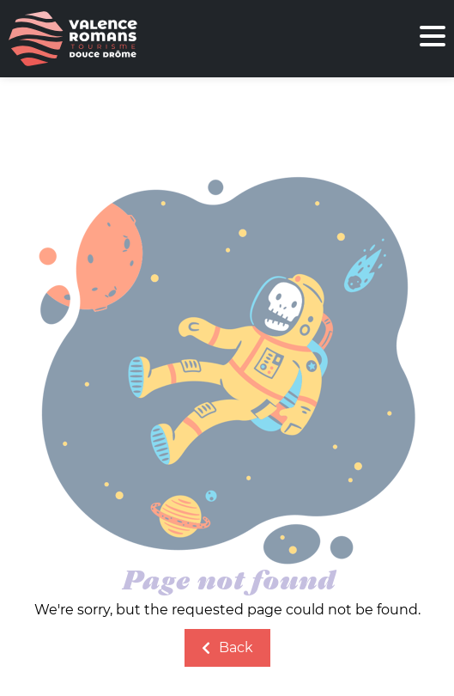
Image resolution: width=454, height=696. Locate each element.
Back (227, 647)
